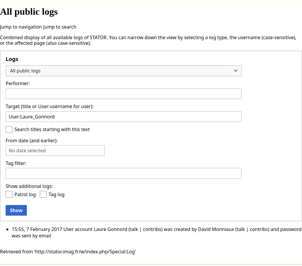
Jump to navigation (21, 27)
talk (134, 229)
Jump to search (59, 27)
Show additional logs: (29, 186)
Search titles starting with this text (52, 129)
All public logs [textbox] (25, 71)
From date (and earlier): (32, 140)
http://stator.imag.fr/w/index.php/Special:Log (85, 251)
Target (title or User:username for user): (49, 106)
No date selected (27, 150)
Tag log (57, 194)
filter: (16, 163)
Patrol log (25, 194)
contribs (152, 229)
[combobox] (124, 70)
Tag (9, 163)
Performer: (18, 83)
